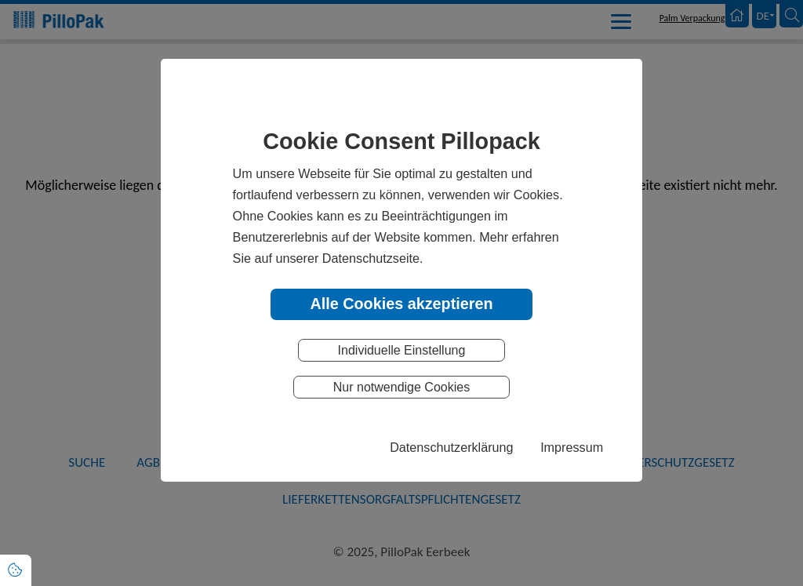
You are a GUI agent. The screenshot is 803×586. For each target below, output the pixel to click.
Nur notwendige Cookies (401, 387)
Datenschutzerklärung (451, 447)
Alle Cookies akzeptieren (401, 303)
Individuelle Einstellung (402, 350)
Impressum (571, 447)
